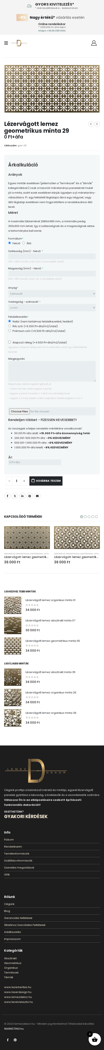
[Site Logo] (19, 43)
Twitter (15, 496)
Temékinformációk (16, 854)
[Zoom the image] (36, 761)
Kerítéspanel (36, 553)
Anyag (13, 288)
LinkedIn (22, 496)
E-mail (37, 496)
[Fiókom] (94, 43)
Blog (7, 911)
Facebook (7, 496)
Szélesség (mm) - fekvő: (25, 251)
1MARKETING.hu (14, 1029)
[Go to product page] (27, 537)
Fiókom (9, 840)
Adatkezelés (12, 932)
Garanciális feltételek (18, 918)
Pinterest (30, 496)
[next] (97, 124)
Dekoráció (9, 553)
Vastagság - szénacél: (24, 302)
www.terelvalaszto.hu (18, 1002)
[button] (7, 43)
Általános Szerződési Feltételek (25, 925)
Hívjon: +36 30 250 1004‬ (52, 30)
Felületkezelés (18, 317)
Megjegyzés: (16, 359)
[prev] (91, 124)
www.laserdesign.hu (17, 992)
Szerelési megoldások (19, 868)
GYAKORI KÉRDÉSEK (26, 816)
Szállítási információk (18, 861)
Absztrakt (10, 958)
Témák (8, 977)
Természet (11, 972)
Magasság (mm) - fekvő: (25, 268)
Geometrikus (22, 553)
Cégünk (9, 904)
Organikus (11, 968)
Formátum (15, 239)
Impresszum (12, 939)
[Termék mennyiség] (16, 481)
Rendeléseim (13, 847)
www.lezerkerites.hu (17, 987)
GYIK (7, 875)
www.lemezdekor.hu (18, 997)
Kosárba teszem (48, 481)
